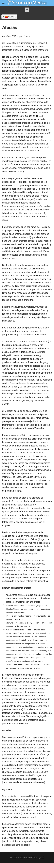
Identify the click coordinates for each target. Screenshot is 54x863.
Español (9, 16)
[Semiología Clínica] (27, 2)
